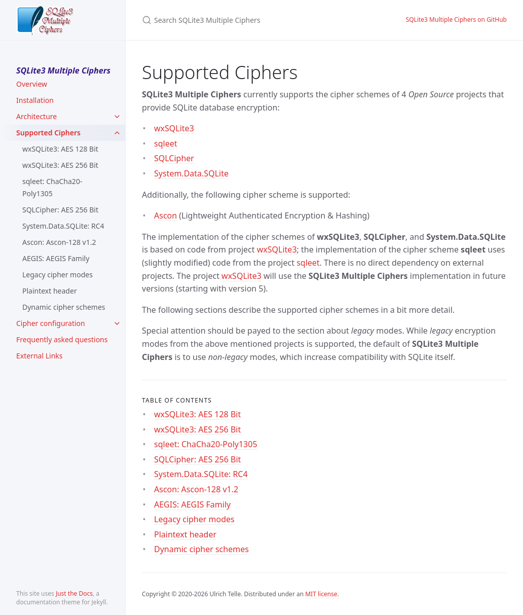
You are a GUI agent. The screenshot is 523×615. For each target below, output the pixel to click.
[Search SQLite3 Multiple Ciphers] (261, 20)
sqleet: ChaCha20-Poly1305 (52, 187)
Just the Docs (74, 593)
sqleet (165, 143)
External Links (39, 355)
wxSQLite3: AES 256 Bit (60, 165)
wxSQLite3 (174, 128)
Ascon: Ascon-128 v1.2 (59, 242)
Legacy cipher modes (57, 274)
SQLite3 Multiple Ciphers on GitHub (456, 19)
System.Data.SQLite (191, 173)
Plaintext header (49, 291)
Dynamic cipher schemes (63, 307)
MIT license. (322, 594)
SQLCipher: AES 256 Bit (60, 209)
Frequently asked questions (61, 339)
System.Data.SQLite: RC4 (63, 226)
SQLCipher (174, 158)
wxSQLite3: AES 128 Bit (60, 149)
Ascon (165, 215)
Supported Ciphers (48, 132)
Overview (31, 84)
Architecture (36, 116)
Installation (35, 100)
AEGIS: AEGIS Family (55, 258)
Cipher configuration (50, 323)
